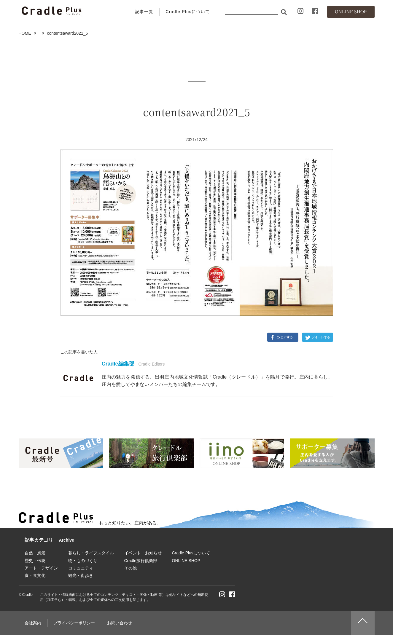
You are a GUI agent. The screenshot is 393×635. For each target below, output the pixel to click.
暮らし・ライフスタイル (91, 553)
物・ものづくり (82, 560)
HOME (25, 33)
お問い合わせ (119, 622)
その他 (130, 568)
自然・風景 (35, 553)
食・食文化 (35, 575)
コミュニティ (80, 568)
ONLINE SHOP (186, 560)
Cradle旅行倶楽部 (140, 560)
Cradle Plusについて (188, 11)
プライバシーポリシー (74, 622)
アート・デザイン (41, 568)
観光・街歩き (80, 575)
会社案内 (33, 622)
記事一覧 (144, 11)
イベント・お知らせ (143, 553)
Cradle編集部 (118, 364)
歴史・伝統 (35, 560)
